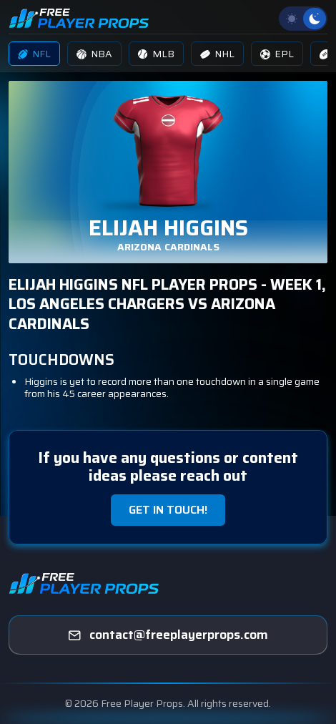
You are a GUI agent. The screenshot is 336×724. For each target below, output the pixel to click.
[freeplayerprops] (168, 635)
